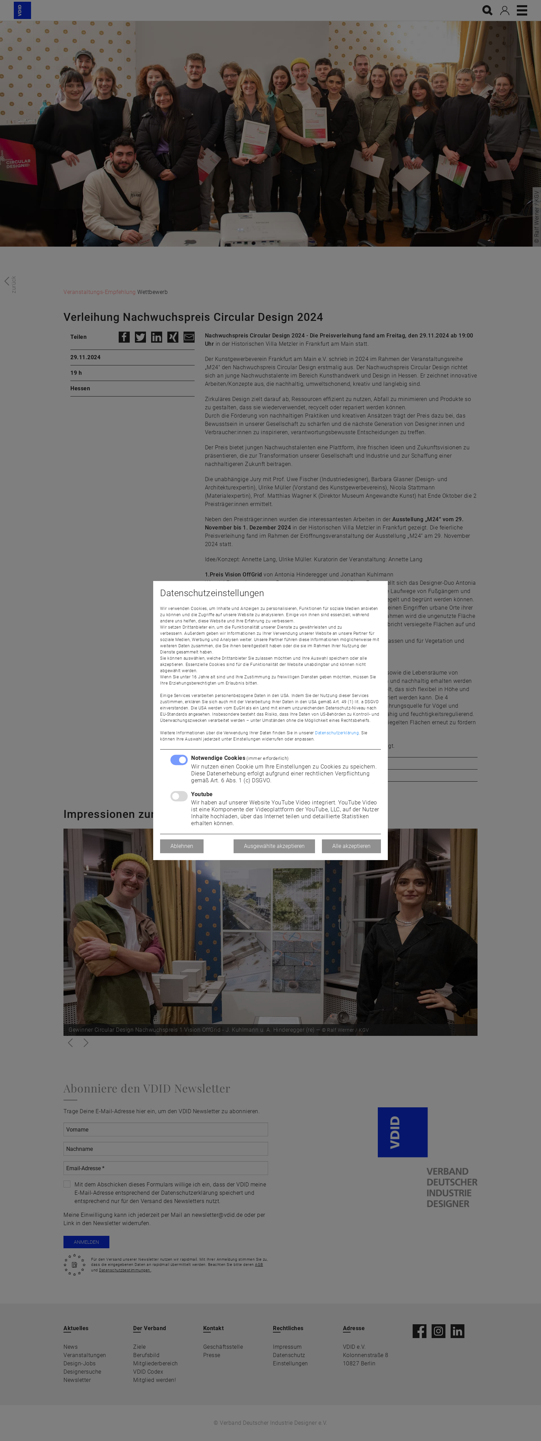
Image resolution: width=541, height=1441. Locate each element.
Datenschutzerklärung (337, 733)
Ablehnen (181, 846)
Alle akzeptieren (351, 846)
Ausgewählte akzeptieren (274, 846)
